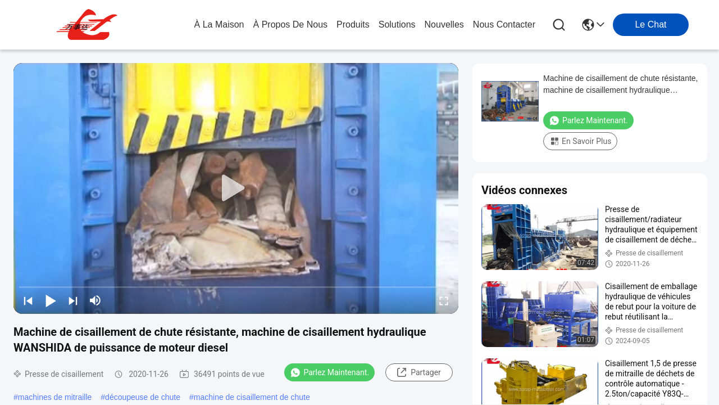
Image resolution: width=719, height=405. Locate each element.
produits (353, 24)
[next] (73, 300)
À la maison (219, 24)
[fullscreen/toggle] (444, 300)
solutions (397, 24)
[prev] (28, 300)
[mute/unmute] (95, 300)
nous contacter (504, 24)
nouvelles (444, 24)
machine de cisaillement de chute (252, 397)
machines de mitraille (55, 397)
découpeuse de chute (142, 397)
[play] (236, 188)
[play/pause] (50, 300)
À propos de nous (290, 24)
